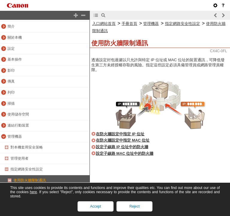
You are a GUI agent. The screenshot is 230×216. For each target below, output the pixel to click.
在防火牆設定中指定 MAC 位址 (122, 140)
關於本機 (14, 37)
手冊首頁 (129, 23)
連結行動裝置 (18, 125)
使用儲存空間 (18, 114)
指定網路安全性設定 (26, 169)
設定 (11, 48)
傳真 (11, 81)
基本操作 (14, 59)
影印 (11, 70)
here (33, 192)
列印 (11, 92)
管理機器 (14, 136)
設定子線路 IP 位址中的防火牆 (122, 147)
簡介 (11, 26)
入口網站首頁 (104, 23)
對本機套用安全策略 (26, 147)
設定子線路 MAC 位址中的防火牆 (124, 153)
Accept (95, 206)
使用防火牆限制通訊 (29, 180)
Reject (134, 206)
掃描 (11, 103)
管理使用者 (19, 158)
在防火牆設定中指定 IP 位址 (120, 134)
